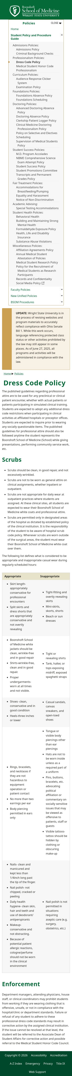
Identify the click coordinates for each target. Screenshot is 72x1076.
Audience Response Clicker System (33, 81)
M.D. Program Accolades (32, 154)
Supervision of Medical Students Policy (37, 143)
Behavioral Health (27, 217)
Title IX (60, 1063)
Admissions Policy (27, 49)
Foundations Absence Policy (34, 95)
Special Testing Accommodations (37, 208)
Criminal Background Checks (34, 53)
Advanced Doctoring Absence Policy (35, 110)
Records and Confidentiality (34, 279)
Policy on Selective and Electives (36, 133)
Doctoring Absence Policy (32, 116)
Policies (18, 373)
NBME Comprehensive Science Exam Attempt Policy (36, 160)
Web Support (37, 1071)
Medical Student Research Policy (37, 262)
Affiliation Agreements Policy (35, 250)
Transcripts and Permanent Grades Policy (33, 177)
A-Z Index (16, 1063)
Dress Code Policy (28, 62)
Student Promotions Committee (36, 170)
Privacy (48, 1063)
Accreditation (58, 1055)
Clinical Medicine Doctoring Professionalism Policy (34, 127)
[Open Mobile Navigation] (68, 9)
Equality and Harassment (32, 195)
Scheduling (23, 137)
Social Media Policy (37, 283)
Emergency (33, 1063)
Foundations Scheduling (31, 100)
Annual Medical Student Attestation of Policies (31, 256)
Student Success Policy (30, 166)
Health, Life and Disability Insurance (32, 235)
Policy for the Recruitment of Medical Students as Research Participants (36, 271)
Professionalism (26, 70)
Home (15, 29)
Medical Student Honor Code (35, 66)
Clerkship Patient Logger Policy (36, 120)
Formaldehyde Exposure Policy (36, 229)
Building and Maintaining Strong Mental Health (37, 223)
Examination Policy (28, 87)
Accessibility (39, 1055)
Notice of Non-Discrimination (35, 200)
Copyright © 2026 (16, 1055)
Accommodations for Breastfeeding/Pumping (32, 189)
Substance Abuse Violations (34, 241)
